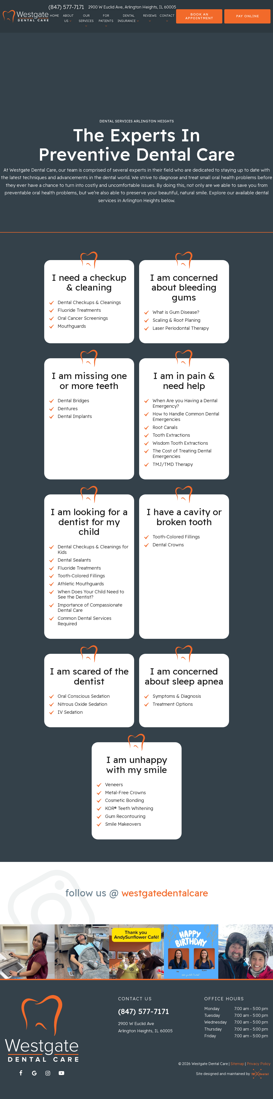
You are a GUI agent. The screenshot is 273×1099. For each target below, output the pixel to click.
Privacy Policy (259, 1064)
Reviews (150, 18)
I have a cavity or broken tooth (184, 516)
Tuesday (212, 1015)
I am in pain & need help (184, 380)
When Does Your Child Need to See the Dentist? (91, 594)
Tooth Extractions (171, 435)
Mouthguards (72, 326)
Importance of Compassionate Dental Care (90, 607)
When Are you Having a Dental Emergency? (185, 403)
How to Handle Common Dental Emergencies (186, 416)
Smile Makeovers (123, 824)
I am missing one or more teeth (89, 380)
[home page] (25, 16)
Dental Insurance (129, 18)
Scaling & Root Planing (176, 320)
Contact (167, 18)
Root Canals (165, 427)
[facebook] (21, 1073)
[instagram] (48, 1073)
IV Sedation (70, 712)
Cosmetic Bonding (124, 800)
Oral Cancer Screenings (83, 318)
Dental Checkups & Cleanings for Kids (93, 549)
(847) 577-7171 (66, 6)
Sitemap (237, 1064)
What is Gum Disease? (176, 312)
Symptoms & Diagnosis (177, 696)
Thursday (213, 1029)
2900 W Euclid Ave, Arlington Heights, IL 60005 (132, 6)
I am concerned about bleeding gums (184, 287)
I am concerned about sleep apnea (184, 676)
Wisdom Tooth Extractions (180, 443)
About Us (68, 18)
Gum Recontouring (125, 816)
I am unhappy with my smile (136, 764)
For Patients (106, 20)
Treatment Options (173, 704)
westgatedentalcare (165, 893)
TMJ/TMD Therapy (173, 464)
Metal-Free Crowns (125, 792)
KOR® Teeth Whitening (129, 808)
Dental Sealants (74, 560)
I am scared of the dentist (89, 676)
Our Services (86, 20)
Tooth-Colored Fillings (81, 576)
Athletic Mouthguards (81, 584)
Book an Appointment (199, 16)
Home (54, 15)
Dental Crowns (168, 545)
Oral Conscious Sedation (84, 696)
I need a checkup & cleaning (89, 282)
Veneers (114, 784)
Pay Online (247, 16)
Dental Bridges (73, 400)
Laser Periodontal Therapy (181, 328)
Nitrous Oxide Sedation (82, 704)
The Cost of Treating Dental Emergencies (182, 453)
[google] (34, 1073)
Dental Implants (75, 416)
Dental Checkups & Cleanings (89, 302)
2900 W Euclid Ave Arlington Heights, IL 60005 (145, 1027)
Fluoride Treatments (79, 310)
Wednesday (215, 1022)
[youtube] (61, 1073)
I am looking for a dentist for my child (89, 521)
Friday (210, 1035)
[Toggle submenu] (70, 20)
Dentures (68, 408)
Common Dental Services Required (84, 621)
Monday (212, 1008)
